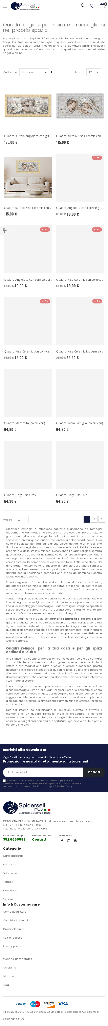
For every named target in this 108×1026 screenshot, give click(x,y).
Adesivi (8, 864)
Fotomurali (10, 873)
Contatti (39, 839)
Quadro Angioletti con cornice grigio (81, 208)
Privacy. (68, 786)
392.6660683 (14, 839)
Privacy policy (12, 946)
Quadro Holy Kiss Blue (71, 495)
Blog (6, 985)
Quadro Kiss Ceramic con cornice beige (31, 351)
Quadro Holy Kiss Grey (20, 495)
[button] (92, 5)
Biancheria (10, 890)
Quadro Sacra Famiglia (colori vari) (79, 423)
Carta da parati (13, 856)
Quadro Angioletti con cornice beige (28, 279)
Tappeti (8, 882)
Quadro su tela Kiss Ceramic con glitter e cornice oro (40, 208)
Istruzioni (9, 976)
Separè (8, 899)
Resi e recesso (12, 938)
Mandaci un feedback (17, 959)
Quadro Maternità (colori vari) (24, 423)
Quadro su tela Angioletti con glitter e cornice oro (38, 136)
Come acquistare (14, 912)
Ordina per (10, 72)
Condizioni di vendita (16, 920)
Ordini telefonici (13, 929)
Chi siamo (9, 968)
